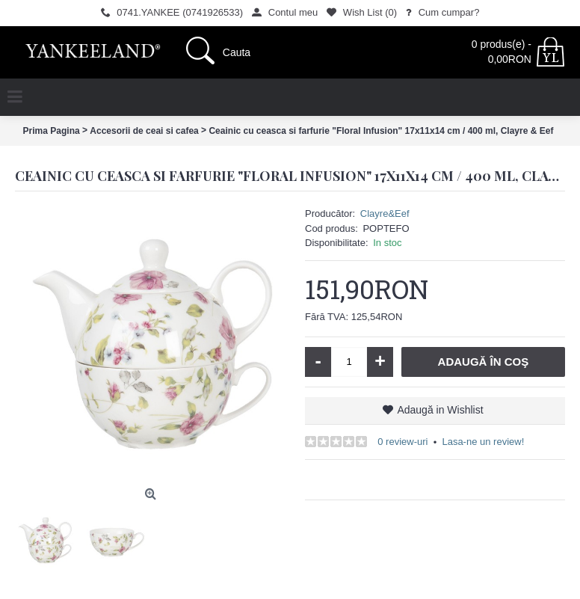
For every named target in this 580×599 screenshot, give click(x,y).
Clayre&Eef (385, 213)
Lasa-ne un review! (483, 441)
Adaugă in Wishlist (440, 410)
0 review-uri (402, 441)
